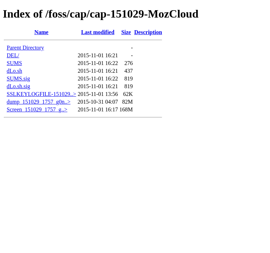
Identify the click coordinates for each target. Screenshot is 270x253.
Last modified (98, 32)
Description (148, 32)
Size (126, 32)
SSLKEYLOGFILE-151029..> (41, 94)
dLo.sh (14, 71)
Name (41, 32)
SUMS (14, 63)
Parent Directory (25, 48)
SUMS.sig (18, 79)
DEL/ (13, 55)
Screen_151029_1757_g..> (37, 109)
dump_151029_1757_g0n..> (38, 102)
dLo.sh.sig (18, 86)
